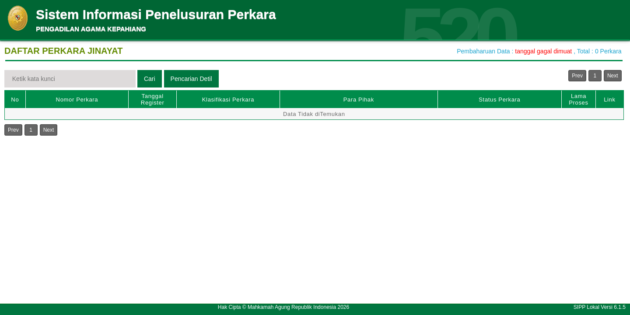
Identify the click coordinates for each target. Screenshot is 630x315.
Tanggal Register (152, 99)
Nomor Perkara (77, 99)
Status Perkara (499, 99)
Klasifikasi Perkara (228, 99)
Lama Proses (578, 99)
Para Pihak (358, 99)
